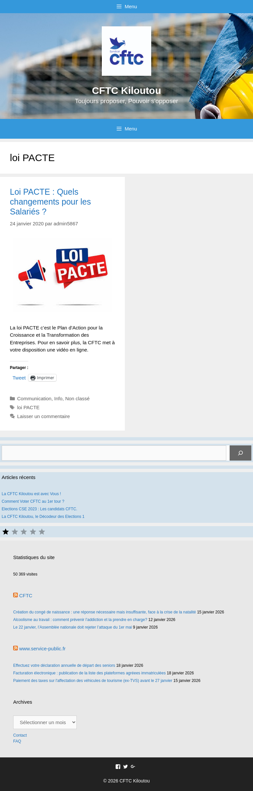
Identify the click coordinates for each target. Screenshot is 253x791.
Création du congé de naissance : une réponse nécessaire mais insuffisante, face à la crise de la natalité (104, 612)
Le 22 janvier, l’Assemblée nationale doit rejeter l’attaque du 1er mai (72, 627)
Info (58, 398)
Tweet (19, 377)
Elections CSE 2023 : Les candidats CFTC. (39, 509)
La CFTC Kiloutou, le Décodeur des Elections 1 (43, 516)
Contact (20, 735)
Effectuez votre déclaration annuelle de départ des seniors (64, 665)
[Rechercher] (240, 453)
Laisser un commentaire (43, 416)
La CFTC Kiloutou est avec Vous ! (31, 494)
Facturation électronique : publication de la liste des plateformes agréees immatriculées (89, 673)
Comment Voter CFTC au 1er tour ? (33, 501)
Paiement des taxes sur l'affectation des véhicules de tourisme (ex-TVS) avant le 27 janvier (92, 680)
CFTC (25, 595)
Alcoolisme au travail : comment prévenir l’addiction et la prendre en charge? (80, 619)
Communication (34, 398)
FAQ (17, 741)
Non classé (77, 398)
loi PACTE (28, 407)
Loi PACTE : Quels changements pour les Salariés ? (50, 201)
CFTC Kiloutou (126, 90)
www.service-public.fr (42, 648)
